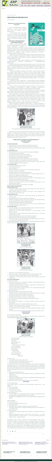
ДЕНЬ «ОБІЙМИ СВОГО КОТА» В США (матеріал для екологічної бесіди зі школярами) (9, 452)
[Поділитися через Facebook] (7, 431)
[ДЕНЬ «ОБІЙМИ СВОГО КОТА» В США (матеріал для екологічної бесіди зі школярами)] (9, 446)
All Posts (3, 8)
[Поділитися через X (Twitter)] (10, 431)
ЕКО (13, 2)
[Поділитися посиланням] (15, 431)
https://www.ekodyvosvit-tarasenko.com (31, 1)
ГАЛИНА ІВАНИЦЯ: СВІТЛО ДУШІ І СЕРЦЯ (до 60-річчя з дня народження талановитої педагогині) (25, 452)
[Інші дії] (44, 15)
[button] (48, 8)
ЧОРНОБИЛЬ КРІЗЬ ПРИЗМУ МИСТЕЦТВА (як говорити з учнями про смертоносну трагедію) (41, 452)
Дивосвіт (14, 5)
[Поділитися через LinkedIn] (12, 431)
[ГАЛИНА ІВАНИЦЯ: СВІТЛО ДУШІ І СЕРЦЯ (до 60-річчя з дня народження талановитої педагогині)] (26, 446)
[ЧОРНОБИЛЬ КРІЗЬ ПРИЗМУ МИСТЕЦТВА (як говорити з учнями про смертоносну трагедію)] (42, 446)
